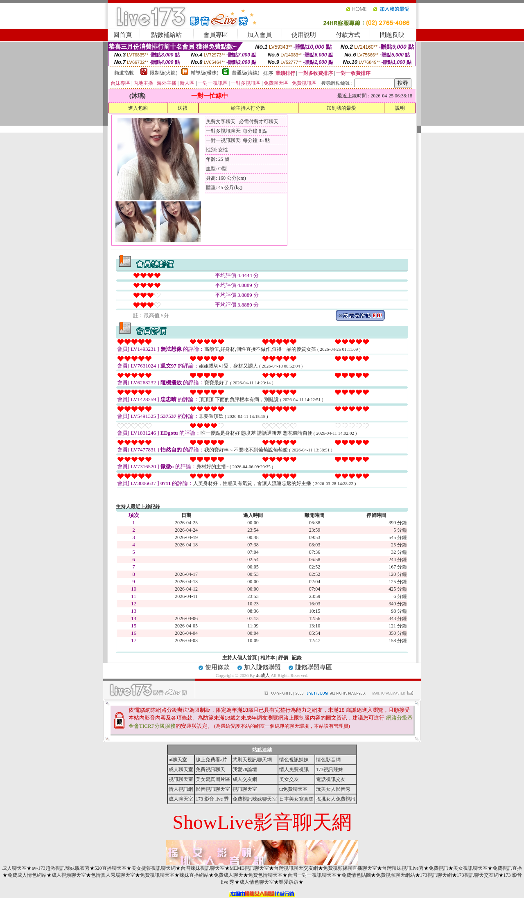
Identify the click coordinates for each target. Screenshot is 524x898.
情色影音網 (328, 760)
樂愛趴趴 (288, 882)
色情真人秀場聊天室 (113, 875)
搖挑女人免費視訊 (335, 799)
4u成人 (263, 675)
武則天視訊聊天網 (252, 760)
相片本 (267, 658)
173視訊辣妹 (329, 769)
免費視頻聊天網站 (395, 875)
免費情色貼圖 (356, 875)
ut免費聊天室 (293, 789)
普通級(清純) (246, 73)
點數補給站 (166, 35)
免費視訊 (438, 868)
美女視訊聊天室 (470, 868)
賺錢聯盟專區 (313, 667)
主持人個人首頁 (239, 658)
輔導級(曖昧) (205, 73)
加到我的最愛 (341, 108)
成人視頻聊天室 (69, 875)
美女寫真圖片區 (213, 779)
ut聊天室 (178, 760)
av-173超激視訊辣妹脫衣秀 (60, 868)
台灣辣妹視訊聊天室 (203, 868)
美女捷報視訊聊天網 (153, 868)
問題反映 (392, 35)
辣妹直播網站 (194, 875)
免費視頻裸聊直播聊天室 (350, 868)
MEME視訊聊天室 (249, 868)
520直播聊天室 (110, 868)
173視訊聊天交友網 (478, 875)
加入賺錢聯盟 (262, 667)
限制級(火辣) (164, 73)
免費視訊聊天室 (157, 875)
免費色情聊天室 (265, 875)
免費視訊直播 (507, 868)
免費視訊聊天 (210, 769)
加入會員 (259, 35)
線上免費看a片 (211, 760)
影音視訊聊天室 (213, 789)
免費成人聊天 (228, 875)
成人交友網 (245, 779)
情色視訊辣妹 (294, 760)
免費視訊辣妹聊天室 (255, 799)
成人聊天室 (181, 769)
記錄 (297, 658)
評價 (283, 658)
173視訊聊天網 (436, 875)
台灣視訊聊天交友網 (296, 868)
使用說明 (303, 35)
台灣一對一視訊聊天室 (312, 875)
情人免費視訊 (294, 769)
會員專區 (215, 35)
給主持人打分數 (248, 108)
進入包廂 (138, 108)
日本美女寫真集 (296, 799)
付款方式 (348, 35)
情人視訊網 (181, 789)
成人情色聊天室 (256, 882)
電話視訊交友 (331, 779)
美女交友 (289, 779)
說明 (400, 108)
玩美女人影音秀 (333, 789)
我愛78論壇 (245, 769)
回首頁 (122, 35)
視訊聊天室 (181, 779)
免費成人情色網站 (27, 875)
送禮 (182, 108)
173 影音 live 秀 (212, 799)
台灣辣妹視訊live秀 (403, 868)
